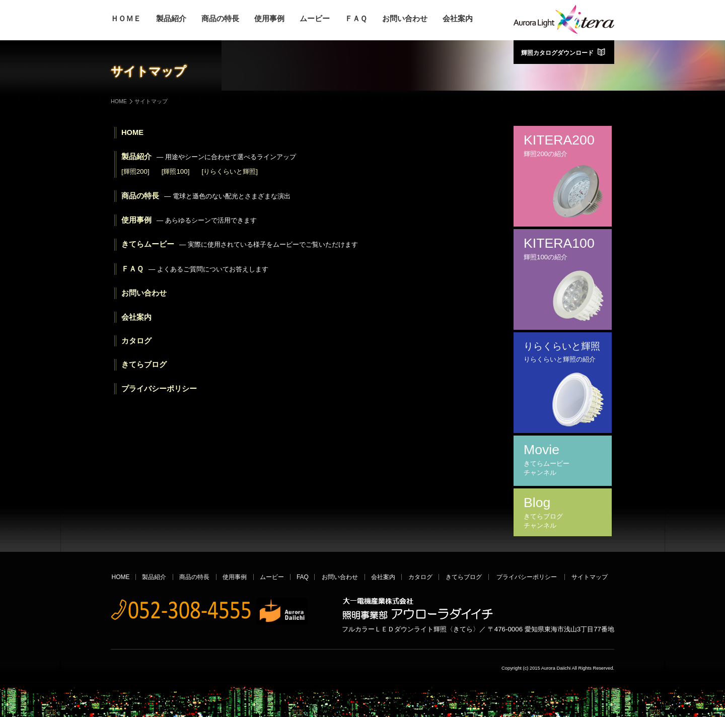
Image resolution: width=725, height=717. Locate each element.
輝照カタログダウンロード (563, 52)
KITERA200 (563, 145)
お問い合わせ (404, 19)
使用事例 (269, 19)
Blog (563, 512)
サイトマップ (589, 577)
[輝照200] (135, 171)
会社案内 (458, 19)
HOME (119, 101)
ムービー (315, 19)
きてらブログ (144, 365)
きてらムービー (239, 244)
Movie (563, 459)
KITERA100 (563, 249)
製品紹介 (171, 19)
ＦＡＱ (356, 19)
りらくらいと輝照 (563, 352)
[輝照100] (176, 171)
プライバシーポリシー (159, 389)
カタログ (136, 341)
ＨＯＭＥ (126, 19)
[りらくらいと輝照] (229, 171)
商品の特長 (220, 19)
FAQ (303, 577)
